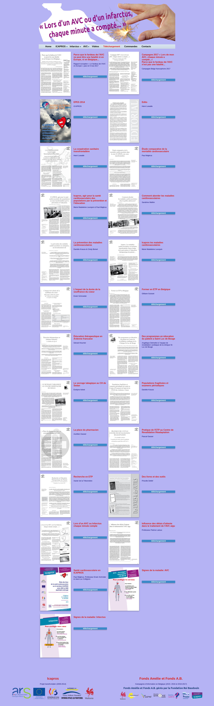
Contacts (146, 46)
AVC (85, 46)
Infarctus (74, 46)
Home (48, 46)
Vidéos (95, 46)
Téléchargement (111, 46)
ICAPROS (61, 46)
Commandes (130, 46)
